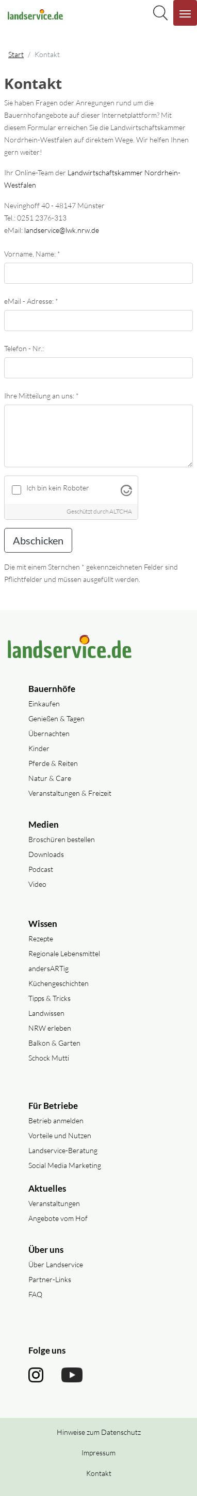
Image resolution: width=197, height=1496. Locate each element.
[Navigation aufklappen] (185, 13)
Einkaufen (44, 703)
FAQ (35, 1294)
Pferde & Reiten (53, 763)
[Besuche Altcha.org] (126, 489)
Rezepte (40, 938)
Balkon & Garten (54, 1042)
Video (37, 884)
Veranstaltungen (54, 1203)
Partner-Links (49, 1279)
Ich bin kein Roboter (57, 487)
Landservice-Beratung (62, 1150)
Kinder (39, 748)
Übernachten (49, 733)
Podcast (40, 869)
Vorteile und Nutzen (59, 1135)
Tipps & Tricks (49, 998)
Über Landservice (55, 1264)
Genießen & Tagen (56, 718)
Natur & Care (49, 778)
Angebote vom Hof (58, 1218)
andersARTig (48, 968)
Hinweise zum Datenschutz (99, 1432)
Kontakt (98, 1473)
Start (16, 54)
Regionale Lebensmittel (64, 953)
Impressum (98, 1452)
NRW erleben (49, 1028)
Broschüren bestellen (61, 839)
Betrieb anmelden (56, 1120)
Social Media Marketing (64, 1165)
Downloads (46, 854)
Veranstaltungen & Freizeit (69, 793)
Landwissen (46, 1013)
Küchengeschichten (58, 983)
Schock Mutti (48, 1057)
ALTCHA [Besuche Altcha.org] (120, 511)
